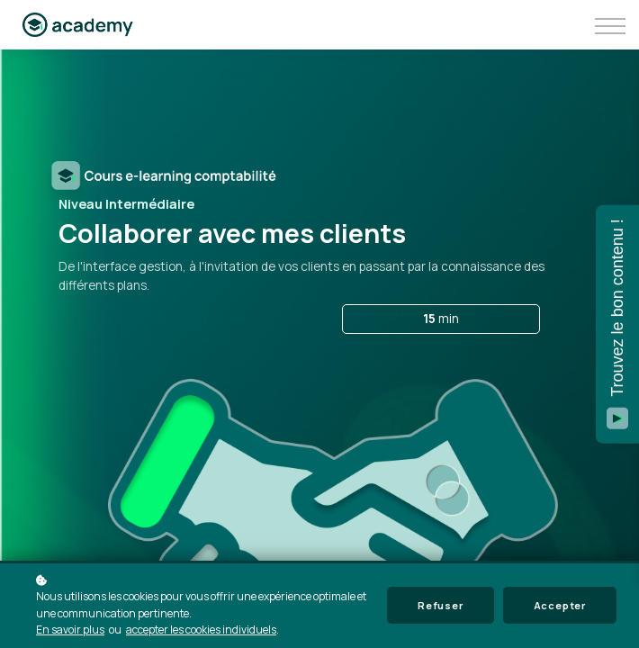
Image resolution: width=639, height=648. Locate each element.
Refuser (441, 605)
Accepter (560, 605)
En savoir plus (70, 629)
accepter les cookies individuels (201, 629)
